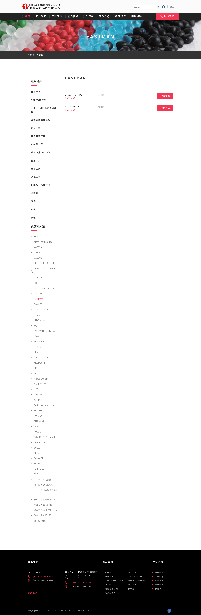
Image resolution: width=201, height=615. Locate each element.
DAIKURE (37, 278)
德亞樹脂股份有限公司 (43, 500)
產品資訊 (73, 16)
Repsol (36, 427)
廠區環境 (120, 16)
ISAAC (35, 336)
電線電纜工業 (38, 136)
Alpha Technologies (41, 242)
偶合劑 (131, 589)
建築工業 (36, 169)
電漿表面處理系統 (40, 120)
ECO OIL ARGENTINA (42, 289)
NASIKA (36, 400)
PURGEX (36, 416)
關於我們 (41, 16)
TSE (34, 474)
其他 (33, 218)
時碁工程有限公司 (41, 516)
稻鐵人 (34, 210)
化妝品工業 (37, 145)
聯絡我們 (167, 16)
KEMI (35, 352)
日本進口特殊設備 (40, 185)
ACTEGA (36, 247)
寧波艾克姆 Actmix (41, 505)
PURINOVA (37, 421)
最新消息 (57, 16)
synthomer (37, 469)
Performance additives (43, 405)
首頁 (27, 16)
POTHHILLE (38, 411)
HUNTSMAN (38, 320)
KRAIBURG (37, 342)
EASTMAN (37, 299)
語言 (173, 7)
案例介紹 (104, 16)
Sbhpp (35, 453)
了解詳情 (165, 96)
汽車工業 (36, 177)
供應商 (90, 16)
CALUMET (37, 258)
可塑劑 (108, 573)
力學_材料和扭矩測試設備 (114, 583)
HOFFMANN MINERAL (43, 331)
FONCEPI (37, 305)
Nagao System (39, 379)
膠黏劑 (34, 193)
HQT (34, 326)
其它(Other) (38, 521)
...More (106, 597)
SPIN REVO (38, 443)
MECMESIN (38, 363)
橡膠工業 (109, 577)
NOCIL (35, 389)
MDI (34, 368)
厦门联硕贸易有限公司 (43, 485)
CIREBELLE (37, 253)
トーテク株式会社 (41, 480)
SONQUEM (37, 459)
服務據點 (136, 16)
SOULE (35, 448)
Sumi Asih (37, 464)
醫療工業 (36, 161)
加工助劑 (132, 573)
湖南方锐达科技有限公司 (44, 510)
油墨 (33, 202)
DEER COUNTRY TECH (43, 263)
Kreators (36, 237)
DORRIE (36, 283)
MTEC (35, 374)
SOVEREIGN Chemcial (43, 437)
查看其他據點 (33, 593)
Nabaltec (37, 395)
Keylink (36, 347)
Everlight (36, 294)
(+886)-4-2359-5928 (43, 576)
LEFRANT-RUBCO (40, 358)
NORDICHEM (38, 384)
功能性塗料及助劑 (40, 153)
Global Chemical (40, 310)
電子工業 (36, 128)
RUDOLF (36, 432)
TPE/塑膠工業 (38, 100)
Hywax (35, 315)
